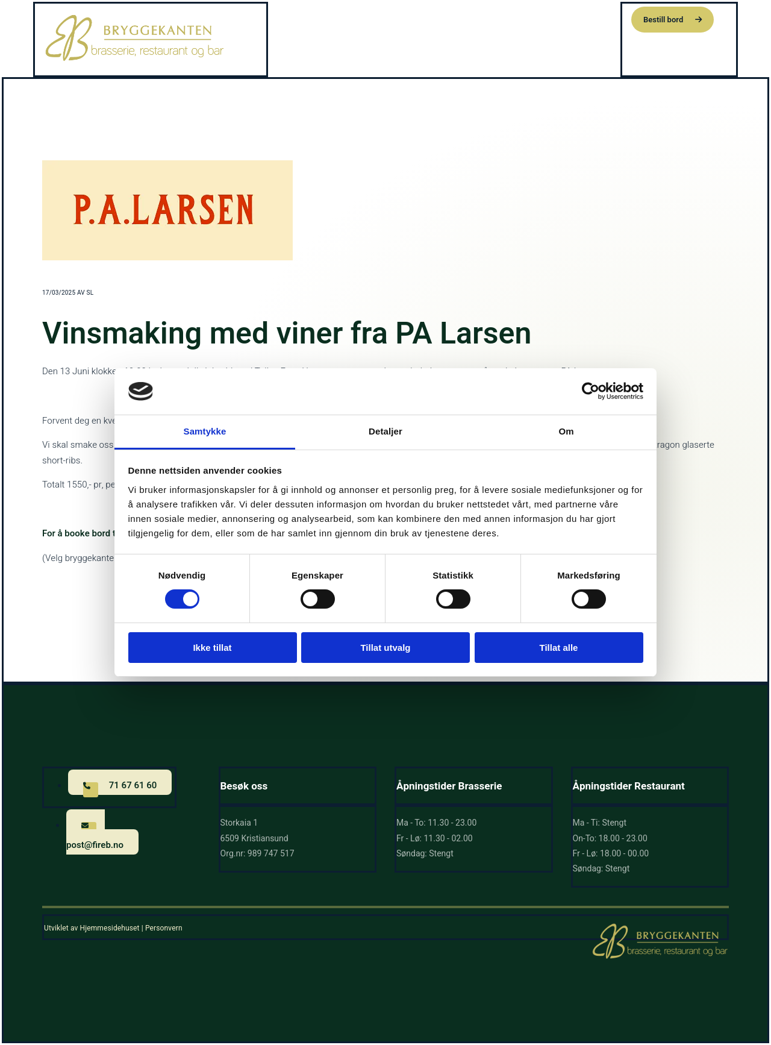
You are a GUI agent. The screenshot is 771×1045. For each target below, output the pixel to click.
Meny (428, 18)
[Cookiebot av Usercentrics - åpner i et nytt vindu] (590, 391)
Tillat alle (559, 647)
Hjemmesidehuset (109, 928)
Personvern (164, 928)
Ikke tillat (212, 647)
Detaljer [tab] (385, 431)
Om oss (482, 18)
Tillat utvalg (385, 647)
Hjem (384, 18)
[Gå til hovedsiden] (134, 59)
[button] (672, 20)
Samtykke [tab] (205, 431)
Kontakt (594, 18)
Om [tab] (565, 431)
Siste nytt (538, 18)
